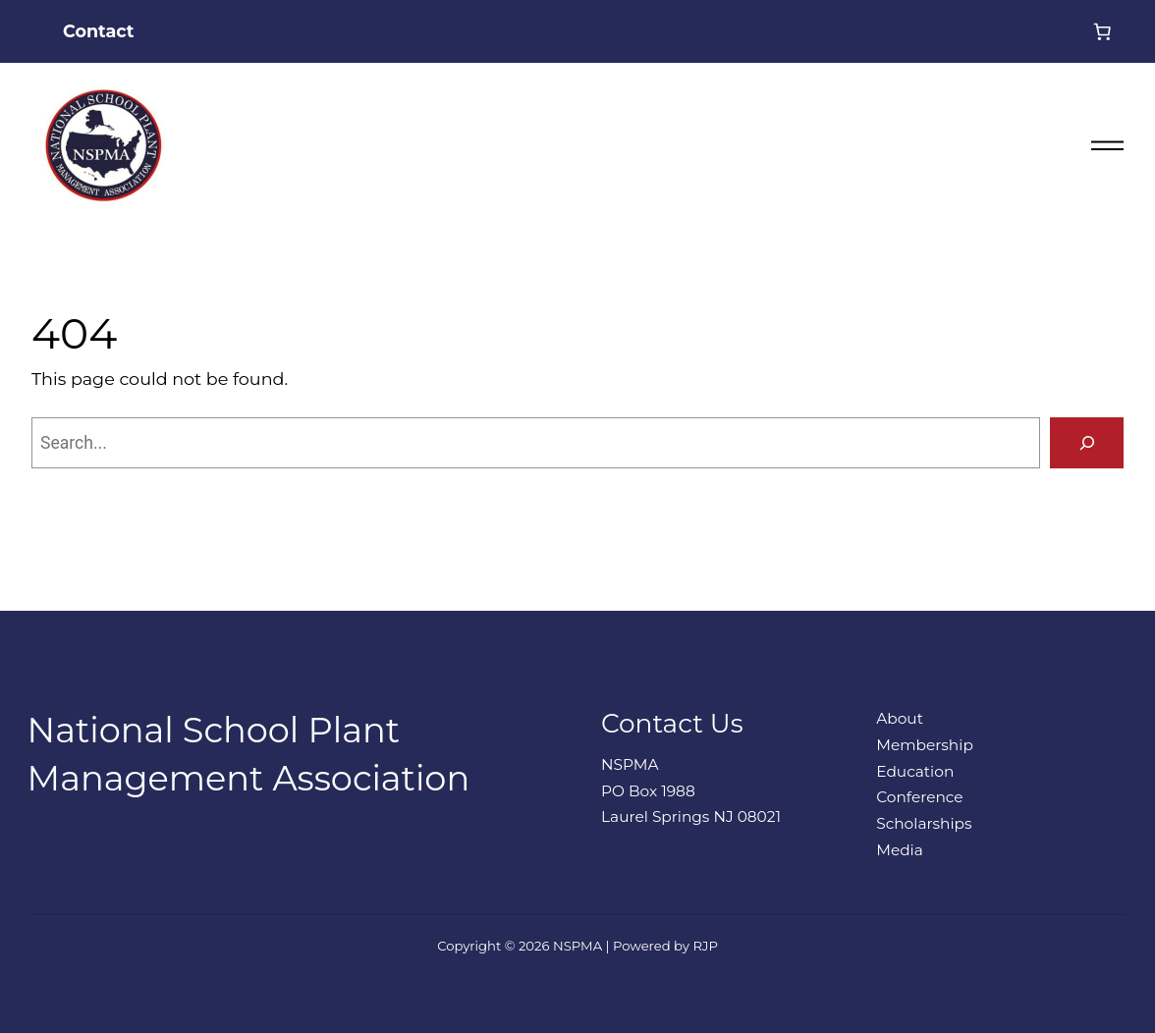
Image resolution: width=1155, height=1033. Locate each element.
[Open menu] (1099, 145)
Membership (924, 744)
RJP (704, 945)
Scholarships (923, 823)
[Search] (1087, 442)
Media (899, 850)
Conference (919, 797)
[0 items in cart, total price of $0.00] (1102, 31)
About (899, 718)
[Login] (1049, 31)
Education (915, 771)
